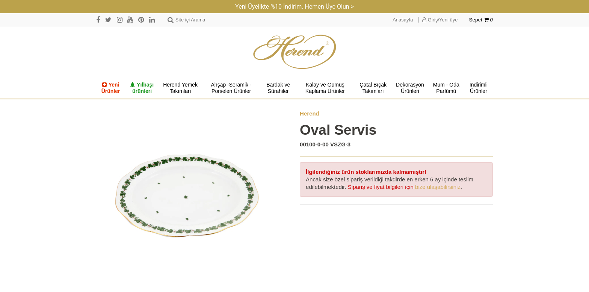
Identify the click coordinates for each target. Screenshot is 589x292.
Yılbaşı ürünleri (142, 88)
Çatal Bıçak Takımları (373, 88)
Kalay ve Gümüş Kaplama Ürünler (325, 88)
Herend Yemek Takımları (180, 88)
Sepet (481, 20)
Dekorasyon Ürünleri (410, 88)
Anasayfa (403, 20)
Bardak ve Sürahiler (278, 88)
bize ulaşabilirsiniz (438, 187)
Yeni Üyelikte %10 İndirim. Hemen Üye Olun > (294, 6)
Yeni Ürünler (110, 88)
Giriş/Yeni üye (440, 20)
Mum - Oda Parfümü (446, 88)
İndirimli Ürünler (479, 88)
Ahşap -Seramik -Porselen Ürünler (231, 88)
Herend (309, 113)
